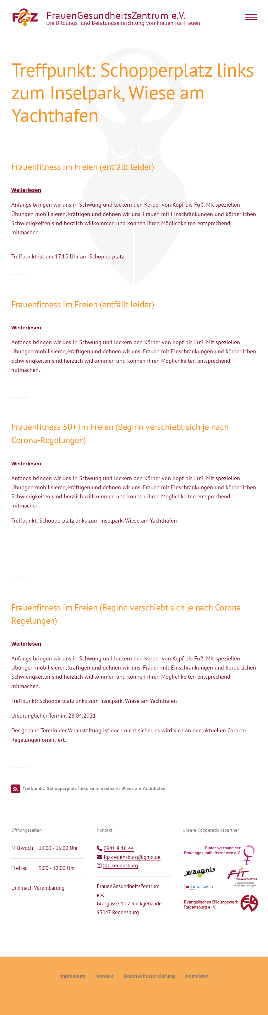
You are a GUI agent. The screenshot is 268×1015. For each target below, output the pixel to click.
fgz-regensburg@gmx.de (132, 857)
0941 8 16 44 (119, 848)
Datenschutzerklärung (149, 976)
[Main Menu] (249, 17)
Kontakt (105, 976)
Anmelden (197, 976)
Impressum (72, 976)
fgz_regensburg (120, 865)
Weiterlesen (26, 190)
